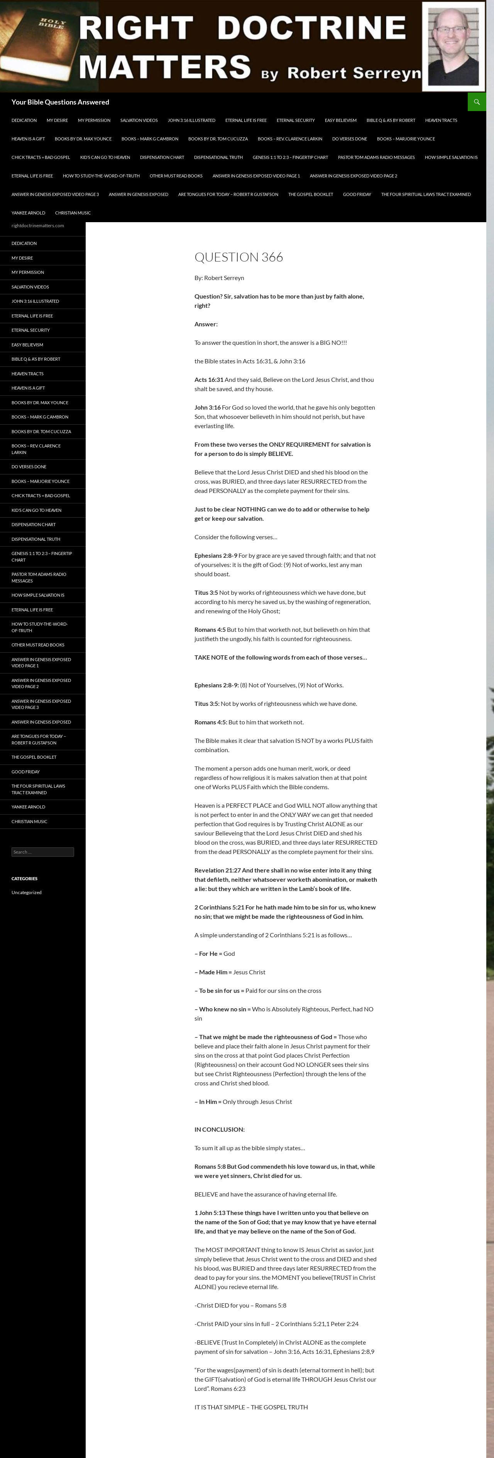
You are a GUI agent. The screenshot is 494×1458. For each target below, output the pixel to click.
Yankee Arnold (28, 212)
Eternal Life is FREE (246, 120)
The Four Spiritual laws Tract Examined (426, 194)
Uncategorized (27, 892)
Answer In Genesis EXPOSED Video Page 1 (256, 175)
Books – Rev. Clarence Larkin (290, 138)
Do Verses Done (349, 138)
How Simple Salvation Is (451, 157)
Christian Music (73, 212)
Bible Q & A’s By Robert (391, 120)
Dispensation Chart (162, 157)
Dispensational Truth (218, 157)
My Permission (94, 120)
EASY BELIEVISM (341, 120)
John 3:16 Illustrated (191, 120)
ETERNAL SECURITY (296, 120)
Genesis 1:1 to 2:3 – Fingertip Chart (290, 157)
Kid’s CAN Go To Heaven (105, 157)
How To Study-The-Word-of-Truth (101, 175)
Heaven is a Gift (28, 138)
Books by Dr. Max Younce (83, 138)
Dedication (24, 120)
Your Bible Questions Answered (60, 102)
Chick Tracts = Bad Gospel (41, 157)
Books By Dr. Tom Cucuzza (218, 138)
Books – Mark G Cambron (150, 138)
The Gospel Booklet (310, 194)
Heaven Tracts (441, 120)
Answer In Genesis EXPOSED (138, 194)
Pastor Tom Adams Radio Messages (376, 157)
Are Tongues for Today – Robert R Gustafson (228, 194)
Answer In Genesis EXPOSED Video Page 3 (55, 194)
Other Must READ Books (176, 175)
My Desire (57, 120)
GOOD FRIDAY (357, 194)
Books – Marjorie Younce (406, 138)
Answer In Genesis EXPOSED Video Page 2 (353, 175)
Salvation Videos (139, 120)
